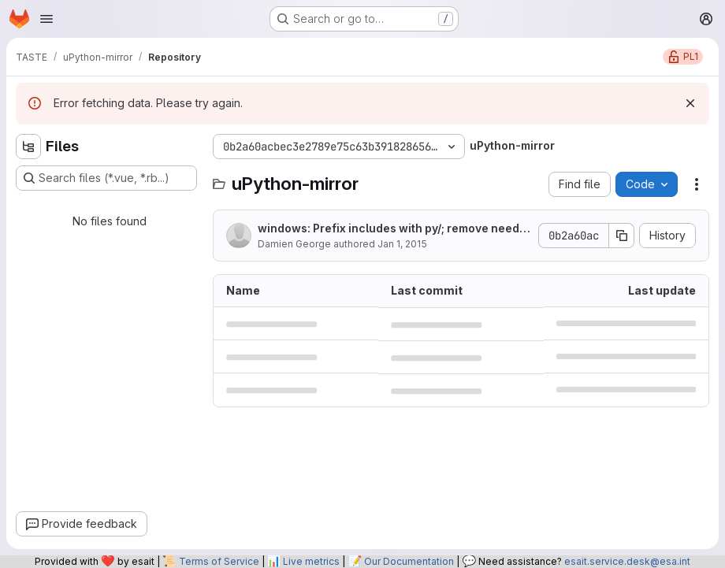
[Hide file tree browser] (28, 146)
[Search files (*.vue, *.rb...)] (106, 178)
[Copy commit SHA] (621, 235)
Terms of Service (219, 561)
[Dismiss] (690, 103)
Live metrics (311, 561)
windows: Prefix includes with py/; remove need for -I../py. (392, 228)
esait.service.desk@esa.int (627, 561)
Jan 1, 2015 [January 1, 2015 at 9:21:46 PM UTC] (402, 244)
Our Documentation (409, 561)
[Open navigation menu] (46, 19)
